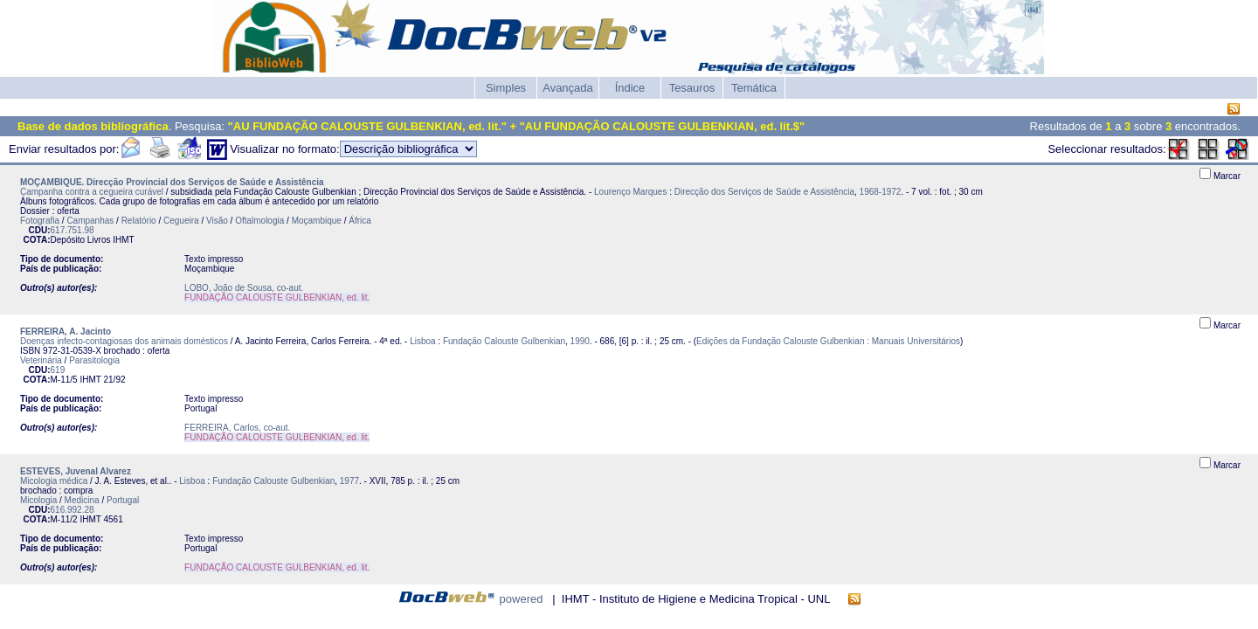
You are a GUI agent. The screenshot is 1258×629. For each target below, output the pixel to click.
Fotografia (39, 220)
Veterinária (41, 360)
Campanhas (90, 220)
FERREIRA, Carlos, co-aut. (237, 427)
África (360, 220)
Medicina (82, 500)
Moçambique (317, 220)
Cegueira (181, 220)
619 (58, 370)
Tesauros (692, 87)
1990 (580, 341)
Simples (506, 87)
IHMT (123, 240)
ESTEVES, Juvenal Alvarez (75, 471)
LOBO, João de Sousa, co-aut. (243, 288)
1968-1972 (881, 192)
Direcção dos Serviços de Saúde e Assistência (764, 192)
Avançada (568, 87)
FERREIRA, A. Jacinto (65, 331)
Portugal (123, 500)
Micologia (38, 500)
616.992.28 (72, 510)
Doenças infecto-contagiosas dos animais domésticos (124, 341)
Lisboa (422, 341)
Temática (754, 87)
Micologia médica (53, 481)
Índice (630, 87)
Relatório (138, 220)
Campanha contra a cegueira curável (91, 192)
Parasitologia (94, 360)
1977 (349, 481)
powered (521, 598)
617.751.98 (72, 230)
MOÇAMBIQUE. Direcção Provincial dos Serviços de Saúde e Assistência (172, 182)
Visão (217, 220)
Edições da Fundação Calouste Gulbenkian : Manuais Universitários (828, 341)
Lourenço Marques (630, 192)
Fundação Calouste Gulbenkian (504, 341)
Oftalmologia (259, 220)
